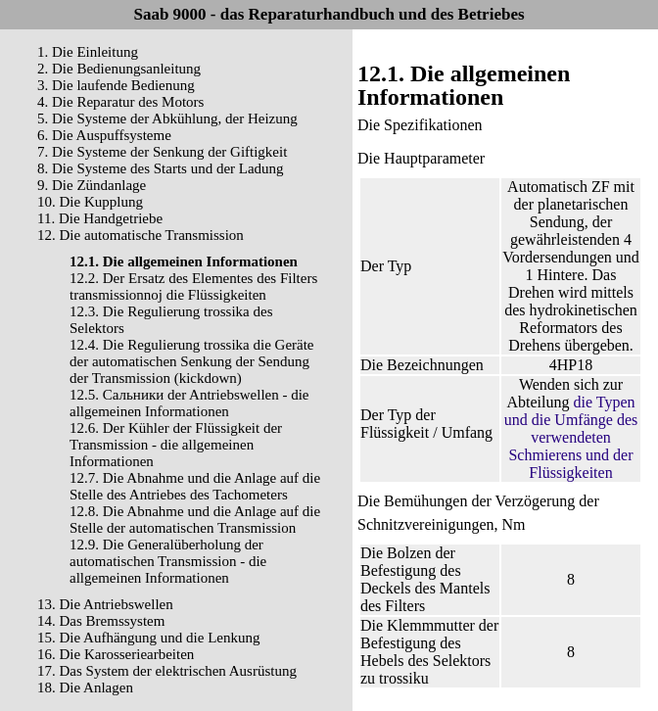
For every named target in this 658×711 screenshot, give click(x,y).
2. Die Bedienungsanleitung (119, 68)
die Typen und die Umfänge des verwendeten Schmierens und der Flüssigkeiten (570, 437)
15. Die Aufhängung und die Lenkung (148, 637)
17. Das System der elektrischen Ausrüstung (167, 671)
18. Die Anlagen (85, 687)
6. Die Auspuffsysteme (104, 135)
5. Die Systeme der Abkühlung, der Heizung (167, 118)
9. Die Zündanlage (91, 185)
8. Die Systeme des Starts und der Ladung (160, 168)
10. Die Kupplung (90, 202)
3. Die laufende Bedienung (116, 85)
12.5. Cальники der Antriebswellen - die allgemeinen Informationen (189, 403)
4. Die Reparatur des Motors (120, 102)
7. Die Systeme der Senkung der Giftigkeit (162, 152)
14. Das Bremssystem (100, 621)
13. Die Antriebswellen (105, 604)
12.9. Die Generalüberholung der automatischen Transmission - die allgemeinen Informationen (168, 561)
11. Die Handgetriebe (100, 218)
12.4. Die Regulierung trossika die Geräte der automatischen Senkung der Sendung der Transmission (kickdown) (192, 361)
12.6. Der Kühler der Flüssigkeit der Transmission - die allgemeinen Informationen (176, 444)
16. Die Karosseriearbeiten (115, 654)
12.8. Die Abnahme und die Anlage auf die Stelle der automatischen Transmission (195, 519)
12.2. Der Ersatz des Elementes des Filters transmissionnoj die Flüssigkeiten (193, 286)
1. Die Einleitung (87, 52)
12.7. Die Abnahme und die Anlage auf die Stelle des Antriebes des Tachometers (195, 486)
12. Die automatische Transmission (140, 235)
